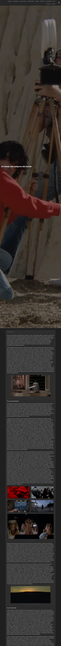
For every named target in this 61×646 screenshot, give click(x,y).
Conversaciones (22, 1)
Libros (53, 1)
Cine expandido (48, 1)
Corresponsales (30, 1)
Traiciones (36, 1)
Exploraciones (15, 1)
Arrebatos (9, 1)
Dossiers (53, 4)
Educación (42, 1)
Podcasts (48, 4)
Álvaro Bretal (10, 332)
